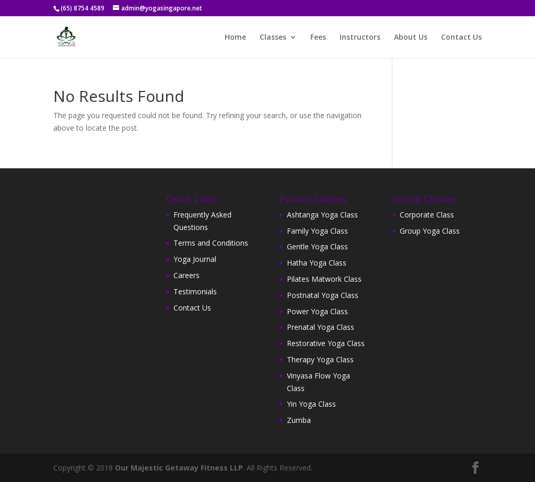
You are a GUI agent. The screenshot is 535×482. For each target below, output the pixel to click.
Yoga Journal (194, 259)
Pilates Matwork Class (324, 279)
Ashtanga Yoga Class (322, 215)
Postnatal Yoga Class (322, 295)
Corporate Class (427, 215)
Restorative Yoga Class (326, 343)
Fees (318, 37)
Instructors (360, 37)
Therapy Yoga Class (320, 359)
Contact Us (461, 37)
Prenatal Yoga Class (320, 327)
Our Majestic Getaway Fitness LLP (179, 468)
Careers (186, 275)
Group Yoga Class (430, 231)
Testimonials (195, 291)
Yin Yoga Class (311, 404)
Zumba (299, 420)
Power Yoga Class (317, 311)
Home (235, 37)
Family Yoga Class (317, 231)
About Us (410, 37)
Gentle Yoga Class (317, 246)
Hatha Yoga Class (316, 263)
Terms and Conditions (210, 243)
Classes (273, 37)
